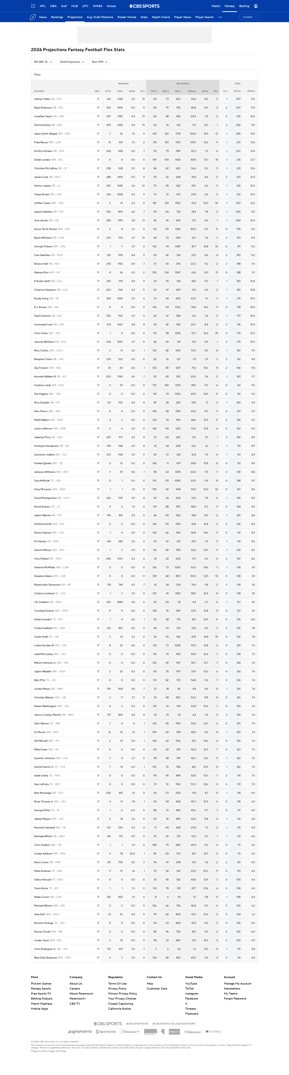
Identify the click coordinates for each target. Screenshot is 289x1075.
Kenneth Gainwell (44, 827)
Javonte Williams (44, 342)
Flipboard (191, 1014)
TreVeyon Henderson (46, 446)
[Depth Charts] (161, 17)
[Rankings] (57, 17)
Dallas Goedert (43, 619)
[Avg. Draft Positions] (100, 17)
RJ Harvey (40, 541)
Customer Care (157, 988)
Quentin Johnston (44, 758)
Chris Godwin (42, 845)
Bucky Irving (41, 298)
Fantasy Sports (41, 988)
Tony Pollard (41, 558)
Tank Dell (39, 914)
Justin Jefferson (43, 428)
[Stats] (144, 17)
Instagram (192, 993)
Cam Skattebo (42, 255)
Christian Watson (44, 697)
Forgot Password (235, 998)
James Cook (41, 177)
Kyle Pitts (39, 680)
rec (166, 91)
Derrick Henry (42, 125)
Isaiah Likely (41, 775)
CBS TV (74, 1004)
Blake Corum (41, 897)
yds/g (191, 91)
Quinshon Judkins (44, 454)
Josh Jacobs (41, 220)
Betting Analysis (41, 998)
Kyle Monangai (42, 793)
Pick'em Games (41, 983)
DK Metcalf (41, 741)
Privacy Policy (117, 988)
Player (39, 91)
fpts (237, 91)
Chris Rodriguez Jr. (45, 949)
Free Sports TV (41, 993)
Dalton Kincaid (42, 879)
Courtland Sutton (44, 611)
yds (120, 91)
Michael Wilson (43, 905)
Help (150, 983)
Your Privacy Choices (122, 998)
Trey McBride (42, 480)
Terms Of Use (117, 983)
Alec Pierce (41, 411)
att (108, 91)
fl (225, 91)
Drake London (42, 159)
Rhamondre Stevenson (47, 584)
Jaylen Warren (42, 515)
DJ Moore (40, 732)
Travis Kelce (41, 888)
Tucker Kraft (41, 637)
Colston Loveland (44, 593)
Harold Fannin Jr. (44, 767)
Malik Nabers (41, 420)
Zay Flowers (41, 368)
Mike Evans (40, 749)
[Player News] (182, 17)
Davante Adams (43, 576)
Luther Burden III (44, 645)
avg (132, 91)
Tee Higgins (41, 394)
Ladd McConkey (43, 654)
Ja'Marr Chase (42, 203)
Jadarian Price (42, 437)
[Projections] (75, 17)
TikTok (189, 988)
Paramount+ (77, 998)
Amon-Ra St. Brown (45, 229)
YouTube (191, 983)
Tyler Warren (41, 723)
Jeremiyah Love (43, 324)
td (142, 91)
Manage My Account (237, 983)
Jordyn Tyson (41, 940)
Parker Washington (45, 706)
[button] (220, 17)
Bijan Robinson (43, 107)
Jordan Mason (42, 689)
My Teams (230, 993)
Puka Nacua (41, 142)
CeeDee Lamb (42, 385)
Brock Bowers (42, 506)
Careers (74, 988)
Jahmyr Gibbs (42, 99)
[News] (43, 17)
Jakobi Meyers (42, 819)
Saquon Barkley (43, 212)
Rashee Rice (41, 272)
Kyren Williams (43, 238)
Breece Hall (41, 264)
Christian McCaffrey (45, 168)
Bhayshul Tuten (43, 359)
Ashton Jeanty (42, 186)
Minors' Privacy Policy (122, 993)
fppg (251, 91)
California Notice (119, 1009)
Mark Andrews (42, 871)
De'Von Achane (43, 151)
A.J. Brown (40, 307)
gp (97, 91)
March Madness (41, 1004)
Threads (190, 1009)
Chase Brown (42, 194)
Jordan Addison (43, 853)
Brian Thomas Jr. (43, 801)
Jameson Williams (44, 472)
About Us (75, 983)
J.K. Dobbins (41, 602)
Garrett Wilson (42, 550)
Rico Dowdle (41, 402)
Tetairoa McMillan (44, 567)
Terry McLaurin (43, 489)
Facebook (191, 998)
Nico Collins (41, 350)
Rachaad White (43, 836)
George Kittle (42, 810)
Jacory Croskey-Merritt (47, 715)
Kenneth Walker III (45, 376)
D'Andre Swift (42, 281)
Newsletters (232, 988)
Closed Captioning (120, 1004)
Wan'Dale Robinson (45, 957)
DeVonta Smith (43, 524)
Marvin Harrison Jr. (45, 663)
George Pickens (43, 246)
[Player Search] (204, 17)
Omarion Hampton (45, 290)
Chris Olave (41, 333)
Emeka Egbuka (42, 463)
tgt (153, 91)
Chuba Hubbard (43, 628)
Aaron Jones (41, 862)
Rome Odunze (42, 532)
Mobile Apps (39, 1009)
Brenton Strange (43, 923)
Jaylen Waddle (42, 671)
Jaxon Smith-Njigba (45, 133)
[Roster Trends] (126, 17)
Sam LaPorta (41, 784)
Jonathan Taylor (43, 116)
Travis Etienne (42, 316)
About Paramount (81, 993)
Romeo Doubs (42, 931)
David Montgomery (45, 498)
